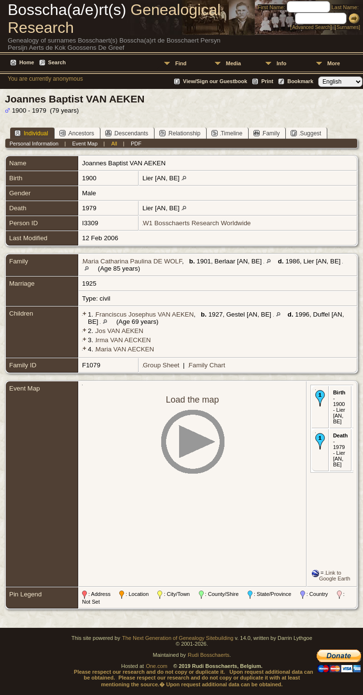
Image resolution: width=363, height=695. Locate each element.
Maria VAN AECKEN (125, 349)
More (333, 63)
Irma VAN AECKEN (123, 340)
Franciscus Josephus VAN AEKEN (145, 314)
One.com (157, 666)
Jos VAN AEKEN (119, 330)
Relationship (179, 133)
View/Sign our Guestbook (215, 81)
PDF (136, 143)
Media (233, 63)
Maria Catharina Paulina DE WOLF (132, 261)
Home (26, 62)
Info (281, 63)
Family (266, 133)
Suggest (306, 133)
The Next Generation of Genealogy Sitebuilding (178, 638)
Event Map (85, 143)
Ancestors (76, 133)
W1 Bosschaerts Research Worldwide (197, 223)
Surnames (347, 27)
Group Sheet (161, 365)
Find (180, 63)
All (114, 143)
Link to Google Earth (334, 575)
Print (267, 81)
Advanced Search (311, 27)
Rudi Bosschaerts (208, 655)
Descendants (126, 133)
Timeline (226, 133)
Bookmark (300, 81)
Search (57, 62)
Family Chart (207, 365)
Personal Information (34, 143)
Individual (31, 133)
